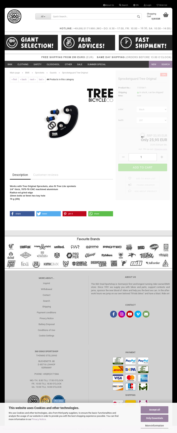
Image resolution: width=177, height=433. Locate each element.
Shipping (46, 306)
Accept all (154, 409)
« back (23, 79)
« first (14, 79)
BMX (10, 64)
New (153, 64)
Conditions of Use (46, 330)
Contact (46, 295)
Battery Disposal (47, 324)
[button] (22, 213)
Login (147, 5)
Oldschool (53, 64)
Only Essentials (154, 418)
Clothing (22, 64)
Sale (79, 64)
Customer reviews (45, 175)
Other (68, 64)
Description (20, 175)
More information (154, 425)
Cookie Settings (46, 335)
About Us (108, 5)
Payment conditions (46, 312)
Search (123, 5)
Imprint (46, 283)
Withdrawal (46, 289)
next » (33, 79)
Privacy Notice (39, 419)
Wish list (162, 5)
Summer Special (96, 64)
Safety (37, 64)
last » (41, 79)
